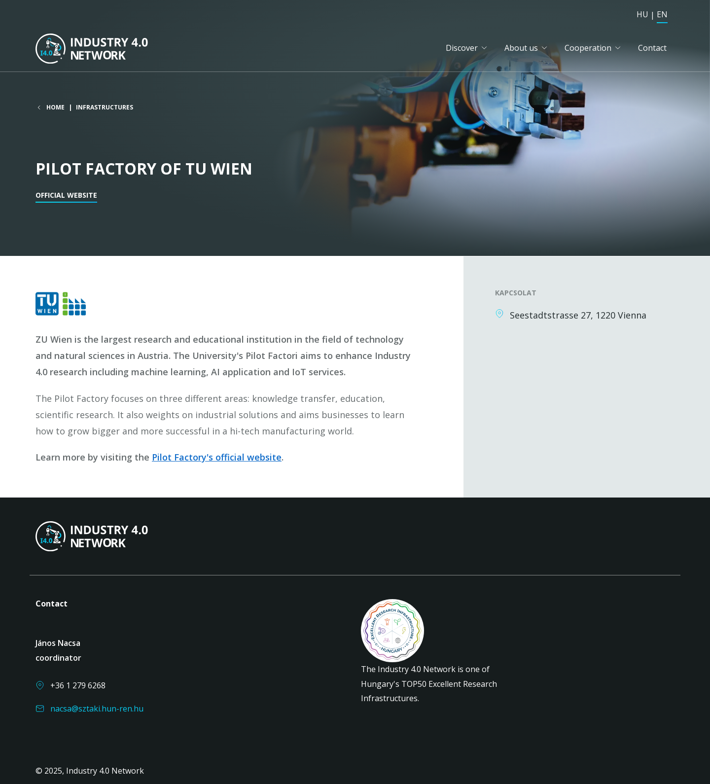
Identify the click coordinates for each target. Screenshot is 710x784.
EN (662, 14)
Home (55, 108)
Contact (652, 48)
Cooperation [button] (588, 48)
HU (642, 14)
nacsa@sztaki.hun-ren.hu (96, 708)
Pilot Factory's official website (217, 457)
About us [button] (521, 48)
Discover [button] (462, 48)
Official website (66, 196)
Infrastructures (104, 108)
